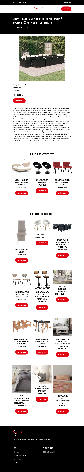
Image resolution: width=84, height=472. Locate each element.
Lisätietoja (19, 101)
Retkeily (18, 459)
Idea (17, 452)
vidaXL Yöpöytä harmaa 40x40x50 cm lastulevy (42, 388)
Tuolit (26, 27)
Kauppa (66, 9)
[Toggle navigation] (15, 8)
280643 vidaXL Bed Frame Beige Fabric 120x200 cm (21, 182)
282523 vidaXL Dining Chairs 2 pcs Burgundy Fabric (62, 182)
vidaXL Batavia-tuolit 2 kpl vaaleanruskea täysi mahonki (21, 341)
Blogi (17, 462)
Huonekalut (18, 27)
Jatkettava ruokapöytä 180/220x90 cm (62, 289)
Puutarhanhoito (21, 455)
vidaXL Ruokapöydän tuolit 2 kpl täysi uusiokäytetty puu (22, 294)
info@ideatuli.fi (67, 2)
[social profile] (26, 2)
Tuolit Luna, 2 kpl (42, 234)
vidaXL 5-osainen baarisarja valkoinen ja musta (42, 341)
